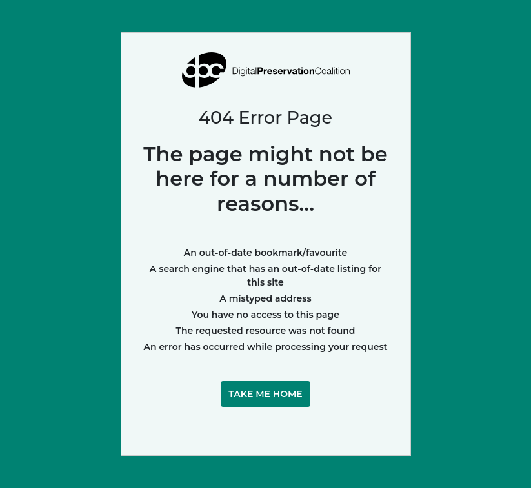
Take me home (265, 394)
